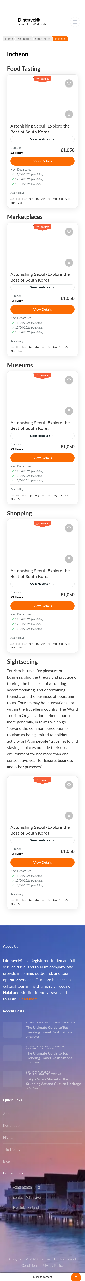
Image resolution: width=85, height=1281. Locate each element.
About (8, 1113)
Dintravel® (29, 20)
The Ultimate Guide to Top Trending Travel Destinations (49, 1029)
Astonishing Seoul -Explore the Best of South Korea (40, 128)
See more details (40, 139)
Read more (28, 998)
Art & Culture (48, 1022)
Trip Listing (11, 1149)
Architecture (35, 1072)
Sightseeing (53, 1074)
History (41, 1074)
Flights (8, 1137)
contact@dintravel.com (31, 1197)
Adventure (33, 1022)
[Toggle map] (69, 114)
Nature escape (66, 1022)
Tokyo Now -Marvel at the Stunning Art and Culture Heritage (53, 1081)
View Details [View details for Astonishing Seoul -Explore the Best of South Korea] (42, 161)
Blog (6, 1161)
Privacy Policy (52, 1265)
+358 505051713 (26, 1187)
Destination (12, 1125)
